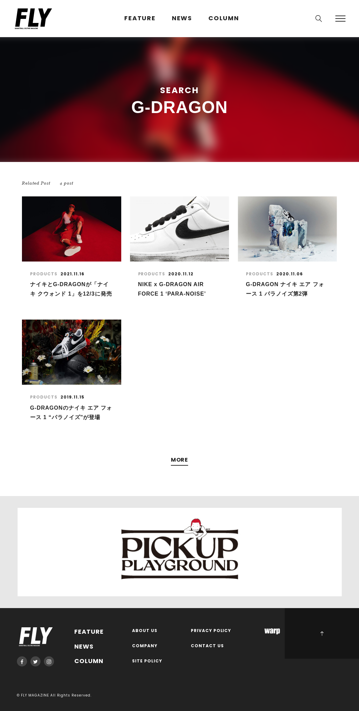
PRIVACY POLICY (211, 630)
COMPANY (144, 646)
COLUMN (223, 18)
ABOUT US (144, 630)
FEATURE (140, 18)
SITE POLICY (147, 661)
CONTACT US (207, 646)
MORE (179, 460)
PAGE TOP (322, 633)
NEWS (182, 18)
